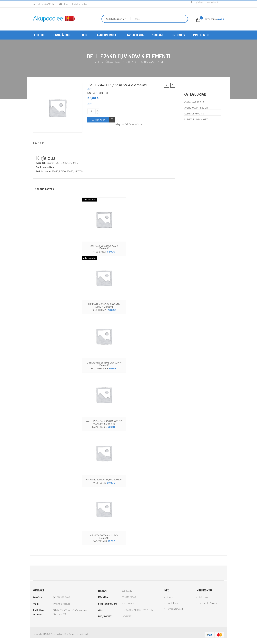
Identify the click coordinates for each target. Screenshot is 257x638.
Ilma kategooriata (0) (194, 101)
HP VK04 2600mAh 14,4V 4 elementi (104, 532)
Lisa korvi (100, 119)
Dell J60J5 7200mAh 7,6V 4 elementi (104, 245)
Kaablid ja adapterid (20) (196, 107)
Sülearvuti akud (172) (194, 113)
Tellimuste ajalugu (208, 598)
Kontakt (170, 592)
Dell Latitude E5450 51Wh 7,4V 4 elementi (104, 360)
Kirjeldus (39, 143)
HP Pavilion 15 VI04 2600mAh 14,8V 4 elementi (104, 302)
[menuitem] (39, 34)
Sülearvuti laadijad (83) (196, 119)
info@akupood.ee (79, 3)
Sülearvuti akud (113, 61)
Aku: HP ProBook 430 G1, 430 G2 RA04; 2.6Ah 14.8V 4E (104, 418)
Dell (128, 61)
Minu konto (205, 592)
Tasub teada (172, 598)
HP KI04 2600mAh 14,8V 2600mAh (104, 475)
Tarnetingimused (174, 604)
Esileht (97, 61)
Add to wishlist (112, 119)
